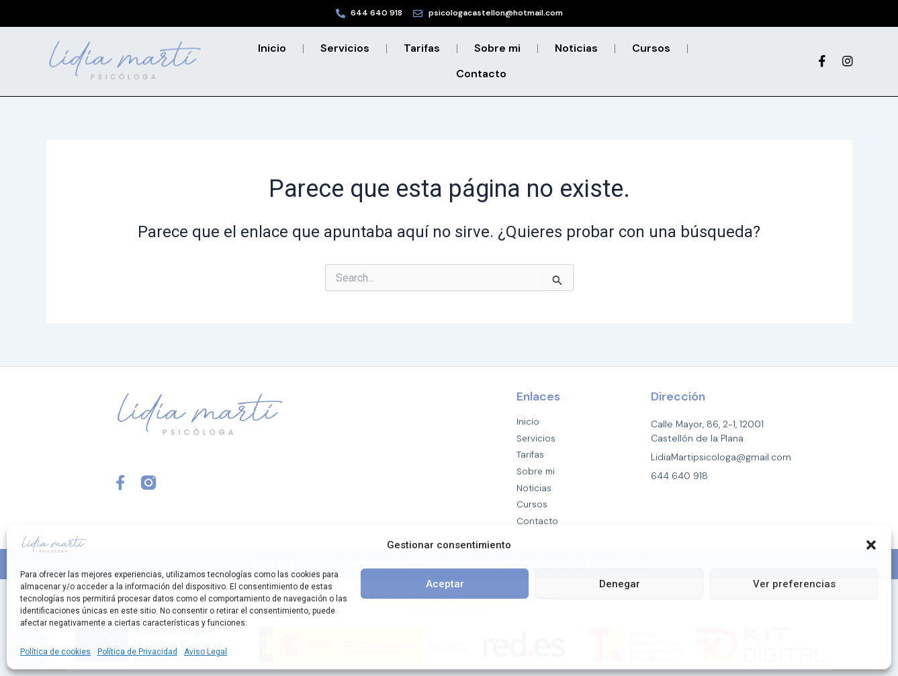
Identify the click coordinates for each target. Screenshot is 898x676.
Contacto (481, 74)
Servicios (344, 48)
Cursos (651, 48)
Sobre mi (497, 48)
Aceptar (445, 584)
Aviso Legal (205, 652)
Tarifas (422, 48)
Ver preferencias (794, 584)
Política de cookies (55, 652)
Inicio (272, 48)
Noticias (576, 48)
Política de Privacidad (137, 652)
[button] (871, 545)
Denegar (619, 584)
